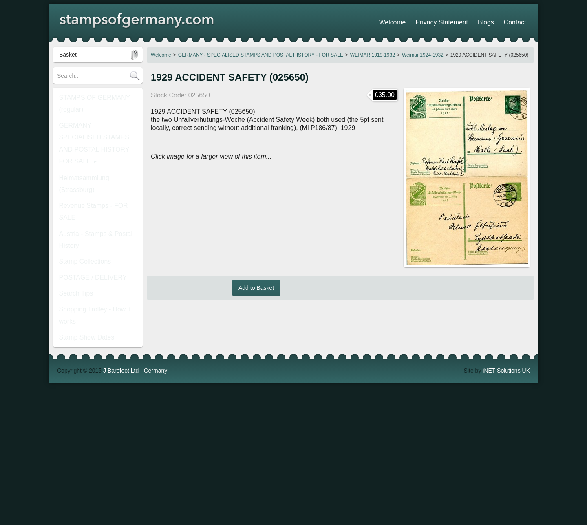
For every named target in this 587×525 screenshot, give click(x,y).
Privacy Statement (458, 20)
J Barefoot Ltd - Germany (135, 323)
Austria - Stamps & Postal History (89, 174)
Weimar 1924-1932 (423, 55)
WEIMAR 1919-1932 (372, 55)
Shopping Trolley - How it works (97, 227)
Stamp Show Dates (81, 239)
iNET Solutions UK (506, 323)
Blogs (495, 20)
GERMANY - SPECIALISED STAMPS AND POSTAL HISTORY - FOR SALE (260, 55)
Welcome (161, 55)
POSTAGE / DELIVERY (87, 202)
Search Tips (72, 215)
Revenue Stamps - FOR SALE (95, 157)
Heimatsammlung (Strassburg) (96, 145)
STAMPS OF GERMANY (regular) (88, 100)
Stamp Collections (80, 190)
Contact (518, 20)
